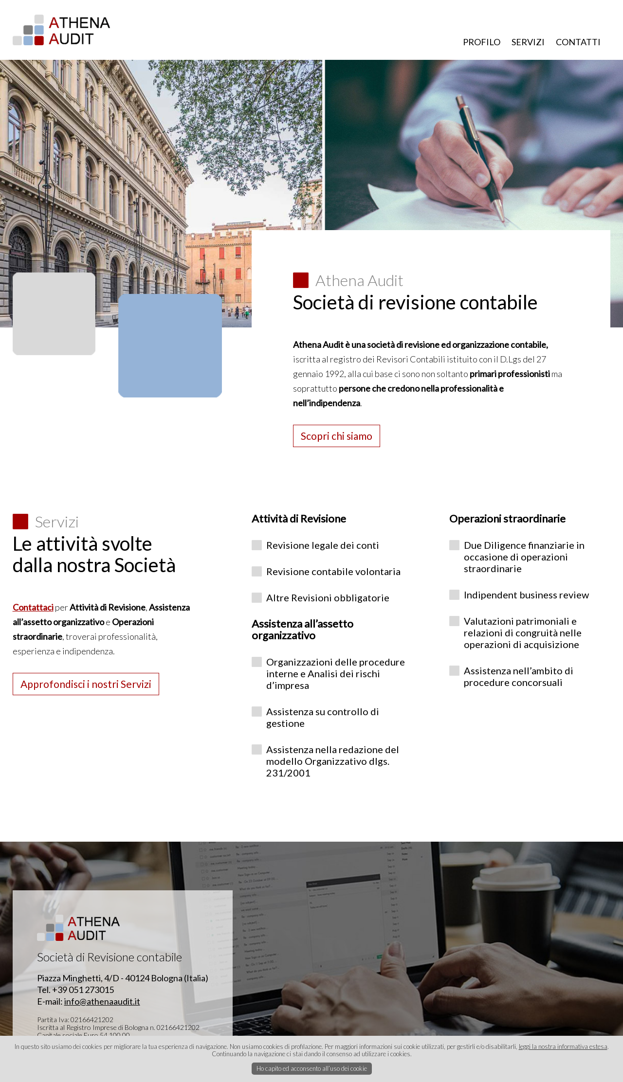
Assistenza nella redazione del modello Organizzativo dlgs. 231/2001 (332, 760)
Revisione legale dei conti (322, 545)
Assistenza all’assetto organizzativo (302, 629)
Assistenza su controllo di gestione (322, 717)
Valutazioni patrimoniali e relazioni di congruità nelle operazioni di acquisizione (523, 632)
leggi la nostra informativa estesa (563, 1046)
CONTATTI (578, 41)
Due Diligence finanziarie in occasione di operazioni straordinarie (524, 556)
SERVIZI (528, 41)
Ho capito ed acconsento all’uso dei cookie (312, 1068)
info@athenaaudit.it (102, 1001)
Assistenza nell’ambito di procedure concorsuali (518, 676)
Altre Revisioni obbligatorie (327, 597)
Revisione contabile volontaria (333, 571)
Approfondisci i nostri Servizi (85, 684)
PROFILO (481, 41)
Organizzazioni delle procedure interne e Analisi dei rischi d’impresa (335, 673)
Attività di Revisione (299, 518)
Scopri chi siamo (336, 436)
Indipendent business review (526, 594)
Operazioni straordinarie (507, 518)
